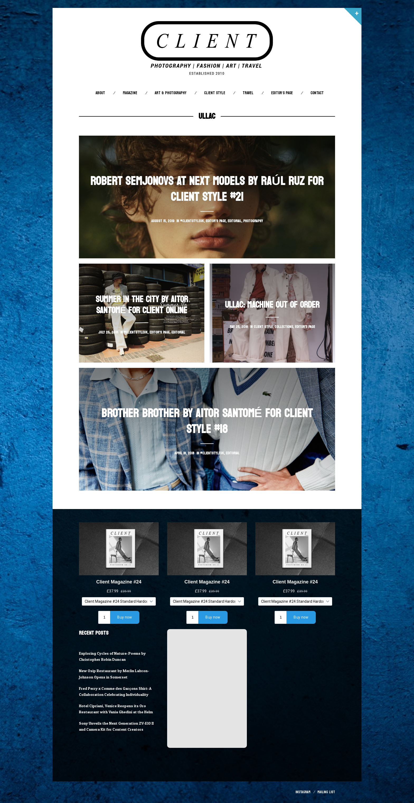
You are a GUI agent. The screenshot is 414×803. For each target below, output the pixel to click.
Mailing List (326, 792)
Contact (317, 93)
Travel (248, 93)
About (100, 93)
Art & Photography (170, 93)
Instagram (302, 792)
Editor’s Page (282, 93)
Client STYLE (214, 93)
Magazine (130, 93)
